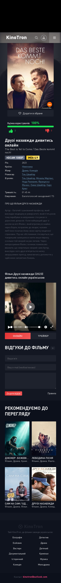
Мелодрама (44, 564)
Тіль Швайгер (28, 178)
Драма (25, 170)
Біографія (17, 537)
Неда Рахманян (29, 181)
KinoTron (16, 37)
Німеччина (27, 166)
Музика (44, 559)
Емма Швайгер (38, 185)
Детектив (43, 537)
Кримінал (43, 553)
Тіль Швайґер (28, 174)
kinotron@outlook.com (35, 576)
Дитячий (43, 548)
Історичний (17, 559)
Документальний (17, 553)
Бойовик (17, 542)
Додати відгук (13, 393)
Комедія (33, 170)
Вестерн (17, 548)
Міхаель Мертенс (44, 178)
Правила (51, 393)
